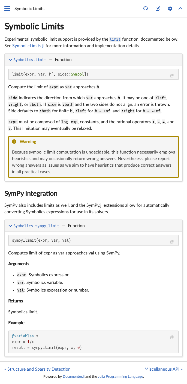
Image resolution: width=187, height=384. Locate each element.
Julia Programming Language (120, 376)
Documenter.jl (74, 376)
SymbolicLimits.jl (28, 46)
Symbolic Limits (34, 26)
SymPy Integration (30, 194)
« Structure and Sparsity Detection (37, 369)
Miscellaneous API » (163, 369)
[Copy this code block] (171, 75)
